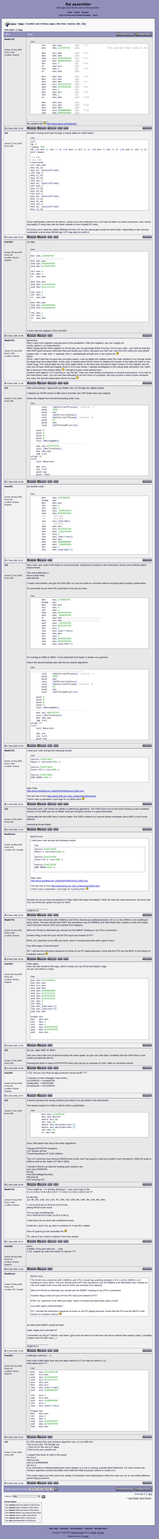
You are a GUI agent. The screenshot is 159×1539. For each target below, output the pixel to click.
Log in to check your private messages (75, 15)
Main (21, 23)
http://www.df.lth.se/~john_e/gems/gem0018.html (71, 796)
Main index (53, 1528)
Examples (89, 1528)
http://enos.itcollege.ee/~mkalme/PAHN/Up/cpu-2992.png (55, 791)
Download (64, 1528)
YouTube (100, 1533)
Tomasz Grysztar (77, 1533)
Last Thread (133, 1498)
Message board (101, 1528)
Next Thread (145, 1498)
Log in (95, 15)
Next (20, 30)
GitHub (93, 1533)
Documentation (76, 1528)
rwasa (86, 1536)
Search (77, 12)
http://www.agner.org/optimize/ (62, 123)
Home (70, 12)
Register (85, 12)
